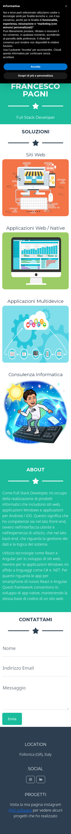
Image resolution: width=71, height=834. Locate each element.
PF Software (23, 6)
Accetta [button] (35, 817)
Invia (12, 718)
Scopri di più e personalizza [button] (35, 826)
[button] (66, 757)
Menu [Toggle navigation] (61, 6)
